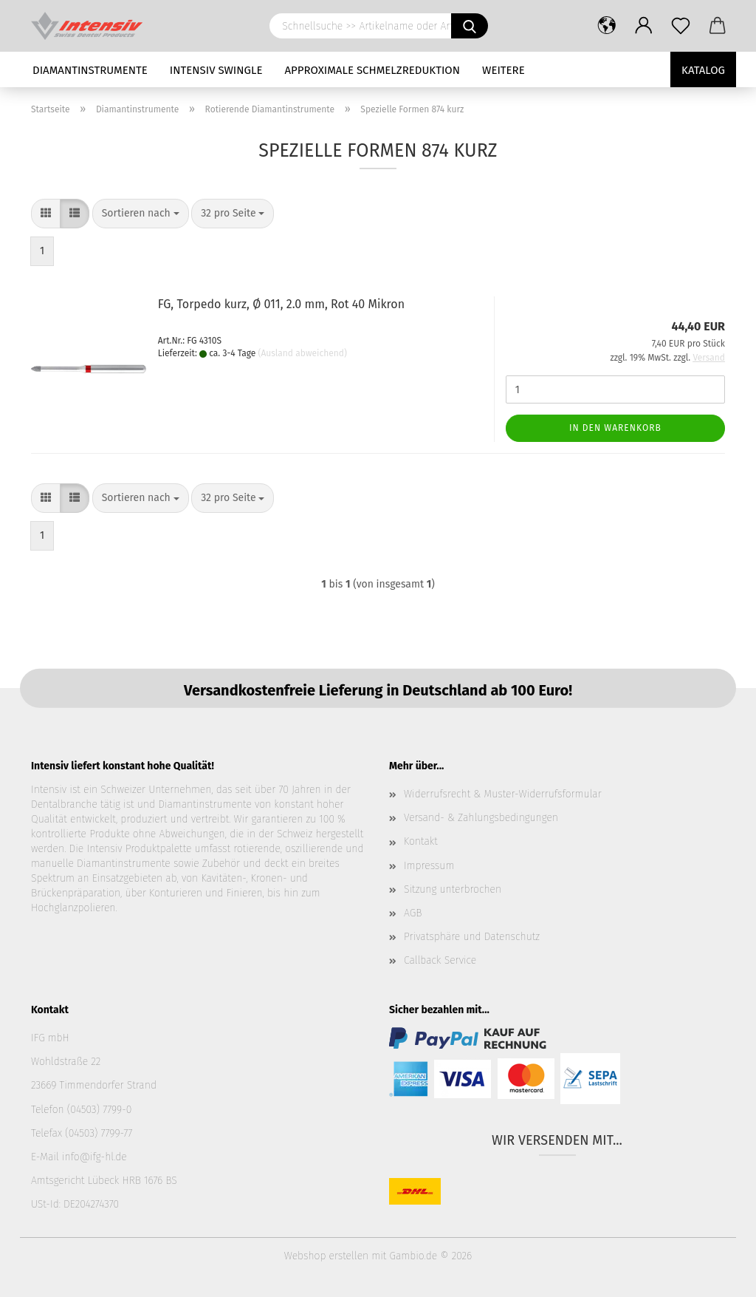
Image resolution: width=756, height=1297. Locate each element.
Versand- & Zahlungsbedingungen (481, 817)
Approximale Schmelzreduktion (373, 70)
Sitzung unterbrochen (452, 889)
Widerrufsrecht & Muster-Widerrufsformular (503, 794)
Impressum (429, 865)
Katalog (703, 70)
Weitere (503, 70)
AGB (413, 913)
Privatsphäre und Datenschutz (472, 936)
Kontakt (421, 841)
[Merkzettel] (680, 26)
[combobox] (140, 213)
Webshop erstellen (326, 1256)
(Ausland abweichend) (302, 353)
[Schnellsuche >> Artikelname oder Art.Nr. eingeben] (469, 25)
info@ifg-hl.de (94, 1157)
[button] (606, 26)
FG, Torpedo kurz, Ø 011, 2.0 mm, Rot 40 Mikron (281, 304)
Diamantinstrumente (90, 70)
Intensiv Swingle (216, 70)
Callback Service (440, 960)
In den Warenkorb (615, 428)
